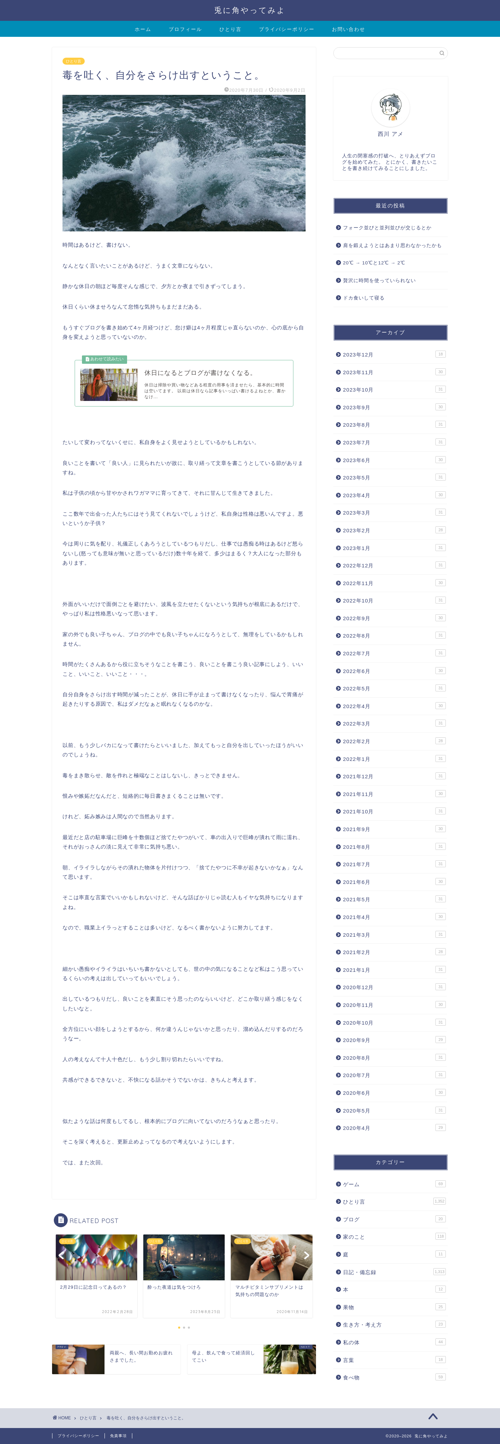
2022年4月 (394, 705)
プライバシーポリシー (287, 29)
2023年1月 (394, 547)
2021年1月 (394, 969)
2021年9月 (394, 828)
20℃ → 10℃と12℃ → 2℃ (374, 262)
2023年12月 (394, 354)
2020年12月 (394, 986)
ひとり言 (230, 29)
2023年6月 (394, 459)
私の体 (394, 1341)
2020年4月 (394, 1127)
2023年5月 (394, 477)
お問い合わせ (348, 29)
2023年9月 (394, 406)
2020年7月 (394, 1074)
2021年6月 (394, 881)
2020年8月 (394, 1057)
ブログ (394, 1218)
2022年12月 (394, 564)
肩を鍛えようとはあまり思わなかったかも (392, 245)
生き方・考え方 (394, 1324)
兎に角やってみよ (250, 10)
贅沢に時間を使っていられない (379, 280)
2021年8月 (394, 846)
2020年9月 (394, 1039)
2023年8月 (394, 424)
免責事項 (118, 1436)
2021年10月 (394, 810)
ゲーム (394, 1183)
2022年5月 (394, 687)
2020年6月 (394, 1092)
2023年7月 (394, 441)
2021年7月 (394, 863)
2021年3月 (394, 934)
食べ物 (394, 1376)
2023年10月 (394, 389)
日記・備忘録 (394, 1271)
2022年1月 (394, 758)
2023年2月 (394, 529)
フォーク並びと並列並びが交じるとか (387, 227)
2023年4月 (394, 494)
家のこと (394, 1236)
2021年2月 (394, 951)
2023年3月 (394, 512)
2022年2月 (394, 740)
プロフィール (185, 29)
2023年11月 (394, 371)
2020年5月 (394, 1110)
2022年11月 (394, 582)
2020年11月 (394, 1004)
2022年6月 (394, 670)
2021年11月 (394, 793)
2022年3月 (394, 723)
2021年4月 (394, 916)
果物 (394, 1306)
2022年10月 (394, 600)
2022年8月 (394, 635)
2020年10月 (394, 1022)
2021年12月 (394, 775)
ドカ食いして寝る (364, 298)
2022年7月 (394, 652)
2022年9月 (394, 617)
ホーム (143, 29)
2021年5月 (394, 898)
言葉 (394, 1359)
